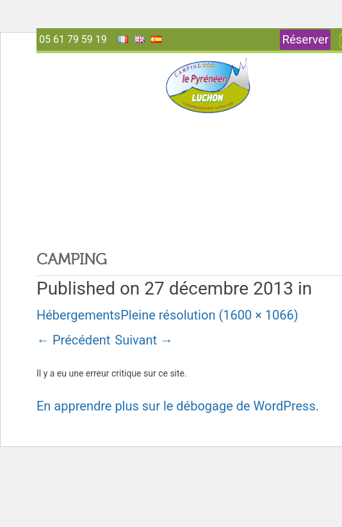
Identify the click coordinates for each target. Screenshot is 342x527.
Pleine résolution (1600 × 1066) (209, 315)
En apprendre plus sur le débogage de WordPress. (178, 406)
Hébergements (78, 315)
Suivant (144, 340)
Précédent (73, 340)
